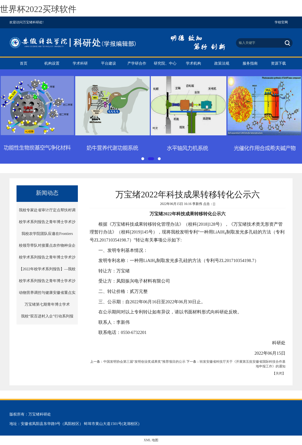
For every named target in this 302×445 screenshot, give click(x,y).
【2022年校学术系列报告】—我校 (47, 269)
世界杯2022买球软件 (38, 9)
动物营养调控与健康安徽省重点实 (47, 293)
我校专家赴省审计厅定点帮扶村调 (47, 210)
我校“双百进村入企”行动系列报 (47, 316)
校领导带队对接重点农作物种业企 (47, 245)
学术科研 (80, 63)
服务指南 (250, 63)
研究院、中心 (165, 63)
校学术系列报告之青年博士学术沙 (47, 222)
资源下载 (278, 63)
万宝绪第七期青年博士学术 (47, 304)
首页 (23, 63)
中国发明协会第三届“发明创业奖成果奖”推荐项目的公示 (144, 361)
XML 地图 (151, 440)
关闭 (279, 373)
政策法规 (221, 63)
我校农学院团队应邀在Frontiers (47, 234)
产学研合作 (136, 63)
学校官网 (281, 22)
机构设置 (51, 63)
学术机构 (193, 63)
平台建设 (108, 63)
